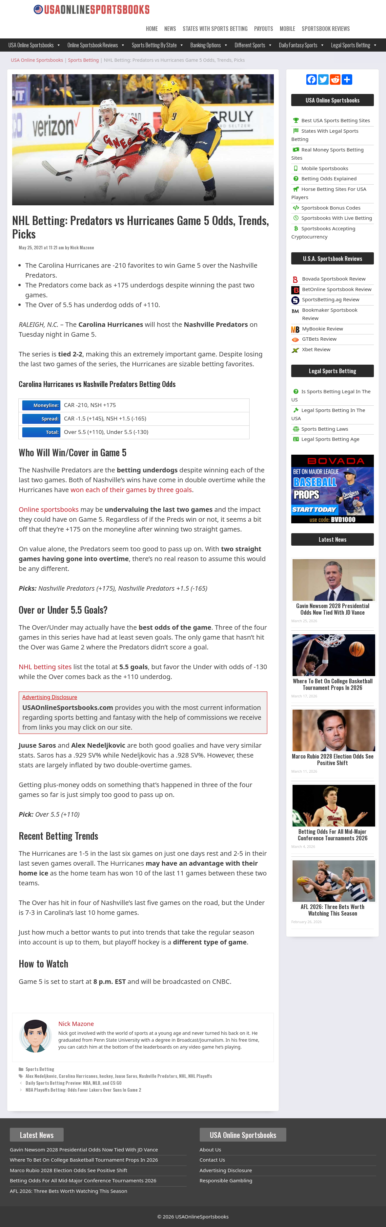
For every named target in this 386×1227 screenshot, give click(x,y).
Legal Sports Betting (354, 45)
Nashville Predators (158, 1075)
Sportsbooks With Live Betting (331, 218)
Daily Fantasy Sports (302, 45)
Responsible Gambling (226, 1180)
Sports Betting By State (158, 45)
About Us (210, 1149)
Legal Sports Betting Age (325, 439)
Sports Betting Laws (319, 428)
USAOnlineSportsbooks (202, 1216)
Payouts (263, 29)
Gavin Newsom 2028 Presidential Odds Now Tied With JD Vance (332, 609)
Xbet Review (316, 349)
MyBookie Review (322, 328)
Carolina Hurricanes (78, 1075)
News (170, 29)
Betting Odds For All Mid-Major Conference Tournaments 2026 (333, 834)
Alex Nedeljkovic (41, 1075)
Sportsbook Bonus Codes (325, 207)
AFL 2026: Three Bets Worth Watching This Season (332, 909)
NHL (182, 1075)
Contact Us (212, 1159)
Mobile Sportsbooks (319, 168)
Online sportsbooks (49, 509)
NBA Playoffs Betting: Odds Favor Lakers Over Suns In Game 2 (83, 1089)
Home (152, 29)
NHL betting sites (45, 666)
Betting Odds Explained (323, 178)
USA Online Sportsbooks (35, 45)
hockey (106, 1075)
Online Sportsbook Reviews (96, 45)
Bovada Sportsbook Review (333, 278)
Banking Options (209, 45)
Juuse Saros (126, 1075)
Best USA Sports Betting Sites (330, 120)
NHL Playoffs (200, 1075)
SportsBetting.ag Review (330, 299)
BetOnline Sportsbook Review (337, 289)
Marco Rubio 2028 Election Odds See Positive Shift (333, 759)
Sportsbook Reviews (326, 29)
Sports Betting (40, 1068)
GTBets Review (319, 338)
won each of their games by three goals (131, 489)
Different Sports (254, 45)
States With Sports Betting (215, 29)
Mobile (287, 29)
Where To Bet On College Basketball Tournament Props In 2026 (333, 684)
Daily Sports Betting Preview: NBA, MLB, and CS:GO (74, 1082)
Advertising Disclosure (226, 1170)
